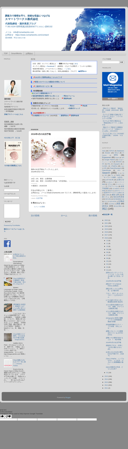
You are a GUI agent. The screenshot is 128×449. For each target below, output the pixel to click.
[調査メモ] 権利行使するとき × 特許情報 (114, 338)
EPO (116, 155)
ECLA (117, 153)
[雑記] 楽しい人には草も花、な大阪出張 (114, 289)
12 (107, 240)
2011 (106, 388)
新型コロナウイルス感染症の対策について (50, 82)
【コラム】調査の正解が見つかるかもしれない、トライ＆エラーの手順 (112, 116)
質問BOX (83, 71)
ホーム (64, 215)
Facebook (50, 66)
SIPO (118, 170)
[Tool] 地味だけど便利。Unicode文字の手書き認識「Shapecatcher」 (19, 336)
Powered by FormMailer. (12, 225)
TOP (6, 53)
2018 (106, 232)
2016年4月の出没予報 (113, 281)
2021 (106, 223)
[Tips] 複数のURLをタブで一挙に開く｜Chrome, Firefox (19, 362)
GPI (123, 157)
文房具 (107, 195)
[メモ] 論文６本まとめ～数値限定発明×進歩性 (114, 301)
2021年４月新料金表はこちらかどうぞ (48, 77)
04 (107, 264)
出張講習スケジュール (41, 115)
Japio (122, 166)
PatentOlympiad (115, 168)
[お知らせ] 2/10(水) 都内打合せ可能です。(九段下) (115, 353)
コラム (109, 184)
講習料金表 (75, 115)
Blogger (68, 397)
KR (105, 168)
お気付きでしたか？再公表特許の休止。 (19, 256)
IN (112, 162)
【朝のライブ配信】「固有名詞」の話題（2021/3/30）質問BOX (112, 110)
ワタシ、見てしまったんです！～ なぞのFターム (114, 295)
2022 (106, 220)
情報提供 (110, 190)
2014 (106, 379)
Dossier (107, 153)
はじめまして (110, 182)
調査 (118, 204)
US (106, 175)
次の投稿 (35, 215)
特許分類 (108, 199)
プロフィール (113, 186)
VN (112, 175)
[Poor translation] (8, 416)
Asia (103, 151)
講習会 (105, 206)
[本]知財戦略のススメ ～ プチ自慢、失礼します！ (114, 326)
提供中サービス (119, 190)
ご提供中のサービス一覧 (43, 86)
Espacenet (106, 157)
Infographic (116, 164)
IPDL (108, 164)
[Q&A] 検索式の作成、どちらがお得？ (114, 368)
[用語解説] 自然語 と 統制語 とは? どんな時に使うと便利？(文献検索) (19, 307)
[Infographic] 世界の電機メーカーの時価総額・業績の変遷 (114, 319)
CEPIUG (111, 151)
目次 (105, 201)
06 (107, 258)
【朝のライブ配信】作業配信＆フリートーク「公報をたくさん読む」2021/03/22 (112, 129)
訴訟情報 (111, 203)
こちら (75, 63)
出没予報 (39, 198)
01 (107, 372)
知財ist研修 (112, 201)
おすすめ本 (109, 180)
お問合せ (29, 54)
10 (107, 246)
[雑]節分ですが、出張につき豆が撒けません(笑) (114, 347)
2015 (106, 376)
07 (107, 255)
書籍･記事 (115, 195)
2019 (106, 229)
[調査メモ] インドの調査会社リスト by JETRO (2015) (114, 333)
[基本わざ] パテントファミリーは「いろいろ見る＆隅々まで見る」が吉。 (114, 275)
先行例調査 (116, 188)
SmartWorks (16, 53)
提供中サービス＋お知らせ (114, 192)
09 (107, 249)
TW (123, 173)
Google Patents (109, 160)
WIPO (118, 175)
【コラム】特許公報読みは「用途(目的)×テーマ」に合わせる (112, 122)
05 (107, 261)
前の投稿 (93, 215)
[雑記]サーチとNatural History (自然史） (113, 285)
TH (118, 173)
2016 (106, 238)
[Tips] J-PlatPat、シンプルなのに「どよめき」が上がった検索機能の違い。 (115, 361)
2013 (106, 382)
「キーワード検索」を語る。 (113, 177)
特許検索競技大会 (118, 199)
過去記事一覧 (108, 214)
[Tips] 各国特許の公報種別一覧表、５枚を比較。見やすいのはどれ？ (19, 281)
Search (106, 172)
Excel (117, 157)
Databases (120, 151)
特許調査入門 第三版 (12, 138)
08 (107, 252)
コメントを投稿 (39, 207)
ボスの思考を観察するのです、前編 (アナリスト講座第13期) (115, 313)
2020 (106, 226)
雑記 (104, 208)
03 (107, 267)
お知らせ (120, 180)
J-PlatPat (114, 166)
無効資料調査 (118, 197)
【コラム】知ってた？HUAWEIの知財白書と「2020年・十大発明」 (113, 135)
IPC (103, 164)
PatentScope (106, 170)
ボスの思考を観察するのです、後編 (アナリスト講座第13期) (115, 306)
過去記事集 (118, 206)
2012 (106, 385)
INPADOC (119, 162)
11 (107, 243)
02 (107, 270)
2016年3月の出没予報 (113, 342)
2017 (106, 235)
